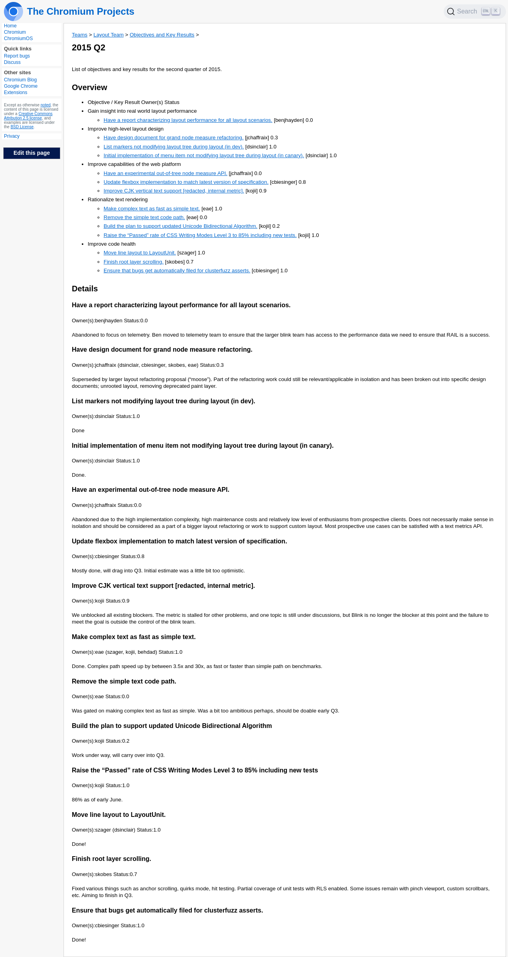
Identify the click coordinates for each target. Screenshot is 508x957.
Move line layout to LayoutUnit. (140, 253)
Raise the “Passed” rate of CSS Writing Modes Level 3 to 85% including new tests (195, 770)
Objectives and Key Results (162, 35)
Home (10, 26)
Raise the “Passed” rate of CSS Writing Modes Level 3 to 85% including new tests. (200, 235)
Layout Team (108, 35)
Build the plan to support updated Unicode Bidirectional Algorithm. (181, 226)
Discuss (12, 62)
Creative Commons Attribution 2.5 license (28, 116)
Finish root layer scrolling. (134, 262)
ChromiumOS (18, 38)
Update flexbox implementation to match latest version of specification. (186, 182)
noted (45, 105)
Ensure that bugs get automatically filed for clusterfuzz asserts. (177, 270)
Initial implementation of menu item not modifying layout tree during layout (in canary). (204, 155)
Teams (79, 35)
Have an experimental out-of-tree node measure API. (165, 173)
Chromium (15, 32)
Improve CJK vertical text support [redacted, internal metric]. (174, 191)
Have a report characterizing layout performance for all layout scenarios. (188, 120)
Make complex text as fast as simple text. (152, 209)
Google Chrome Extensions (21, 89)
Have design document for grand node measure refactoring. (174, 138)
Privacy (11, 136)
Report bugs (17, 56)
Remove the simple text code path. (144, 217)
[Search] (475, 11)
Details (85, 288)
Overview (89, 87)
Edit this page (31, 153)
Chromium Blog (20, 80)
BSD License (22, 127)
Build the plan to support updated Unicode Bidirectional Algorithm (172, 725)
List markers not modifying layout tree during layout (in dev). (174, 147)
